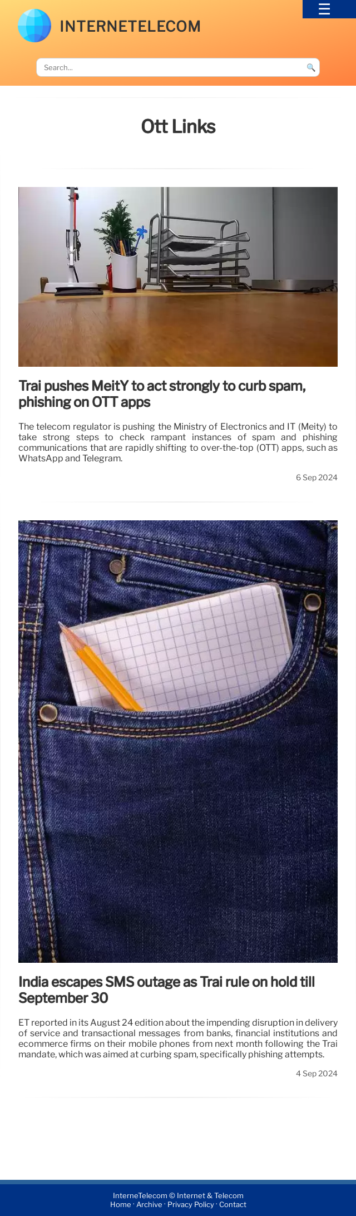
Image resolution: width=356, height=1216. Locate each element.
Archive (149, 1204)
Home (120, 1204)
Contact (232, 1204)
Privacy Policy (190, 1204)
